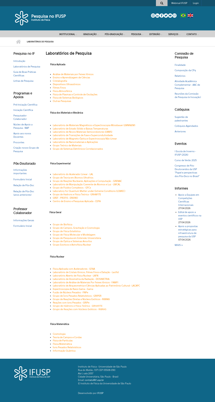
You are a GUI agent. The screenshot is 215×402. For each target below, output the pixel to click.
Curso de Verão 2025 (186, 160)
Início (18, 41)
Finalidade (180, 64)
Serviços (173, 34)
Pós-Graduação (114, 34)
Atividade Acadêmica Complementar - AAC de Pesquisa (187, 85)
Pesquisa (136, 34)
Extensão (154, 34)
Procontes (18, 142)
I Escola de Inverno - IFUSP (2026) (185, 153)
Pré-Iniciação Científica (25, 104)
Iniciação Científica (23, 110)
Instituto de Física (40, 19)
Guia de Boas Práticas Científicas (24, 73)
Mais (178, 244)
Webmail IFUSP (179, 3)
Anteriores (180, 131)
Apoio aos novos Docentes (22, 135)
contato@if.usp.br (94, 380)
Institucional (67, 34)
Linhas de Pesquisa (23, 80)
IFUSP (100, 393)
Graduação (90, 34)
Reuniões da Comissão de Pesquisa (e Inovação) (188, 95)
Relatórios (180, 75)
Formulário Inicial (22, 179)
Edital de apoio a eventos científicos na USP (189, 215)
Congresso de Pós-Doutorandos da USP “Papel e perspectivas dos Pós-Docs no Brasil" (187, 171)
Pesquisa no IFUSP (48, 16)
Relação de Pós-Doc (23, 185)
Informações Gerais (23, 220)
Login (196, 3)
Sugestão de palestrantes (181, 119)
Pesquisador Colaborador (20, 117)
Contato (191, 34)
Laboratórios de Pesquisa (26, 66)
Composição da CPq (185, 70)
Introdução (19, 61)
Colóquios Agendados (186, 125)
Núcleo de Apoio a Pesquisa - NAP (22, 126)
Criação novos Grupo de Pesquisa (26, 149)
